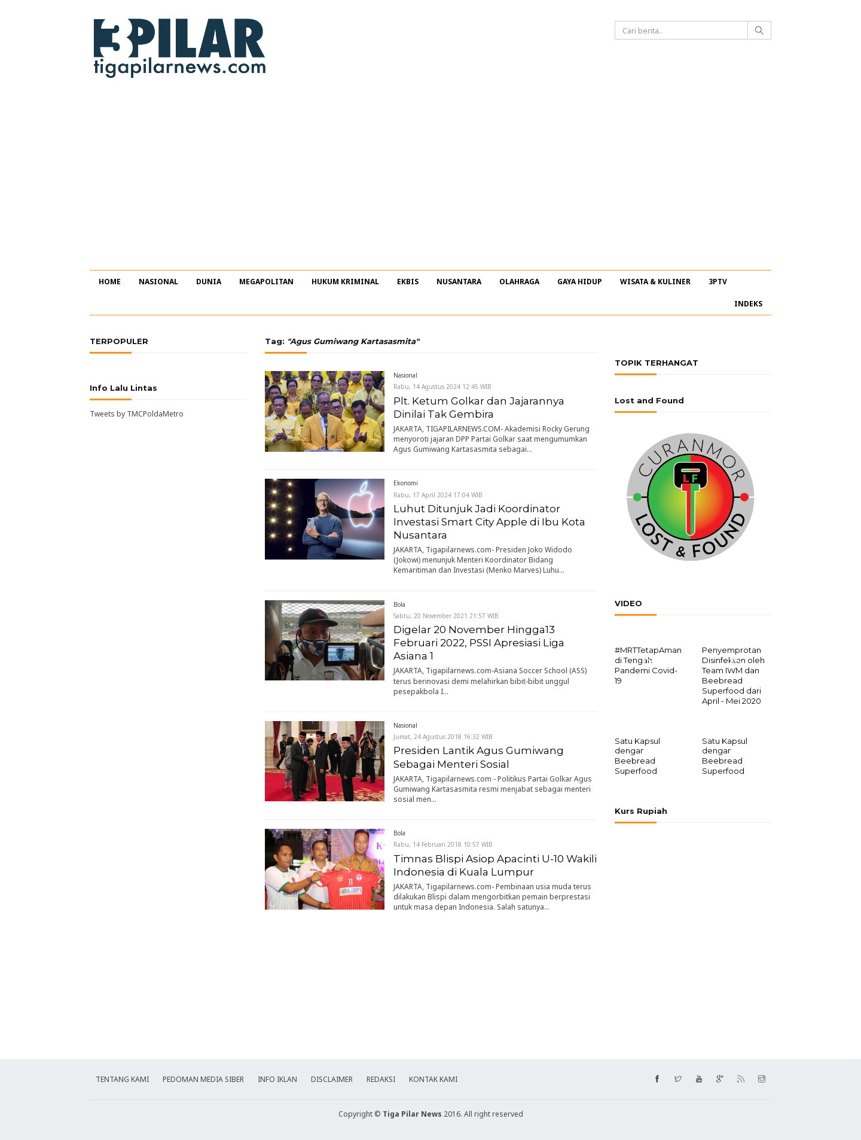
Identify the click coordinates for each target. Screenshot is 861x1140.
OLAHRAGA (519, 281)
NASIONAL (158, 281)
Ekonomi (405, 483)
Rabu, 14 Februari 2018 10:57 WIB (443, 844)
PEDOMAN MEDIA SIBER (203, 1078)
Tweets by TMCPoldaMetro (137, 414)
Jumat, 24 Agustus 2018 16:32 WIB (443, 736)
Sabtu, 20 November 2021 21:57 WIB (446, 616)
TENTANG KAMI (122, 1078)
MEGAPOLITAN (266, 281)
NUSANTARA (458, 281)
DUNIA (208, 281)
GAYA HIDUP (579, 281)
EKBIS (408, 281)
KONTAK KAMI (433, 1078)
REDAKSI (381, 1078)
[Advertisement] (430, 180)
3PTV (718, 281)
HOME (110, 281)
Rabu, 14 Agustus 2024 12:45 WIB (442, 386)
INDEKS (748, 304)
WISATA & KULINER (655, 281)
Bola (399, 604)
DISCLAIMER (332, 1078)
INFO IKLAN (277, 1078)
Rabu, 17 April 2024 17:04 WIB (438, 495)
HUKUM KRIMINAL (345, 281)
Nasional (405, 375)
